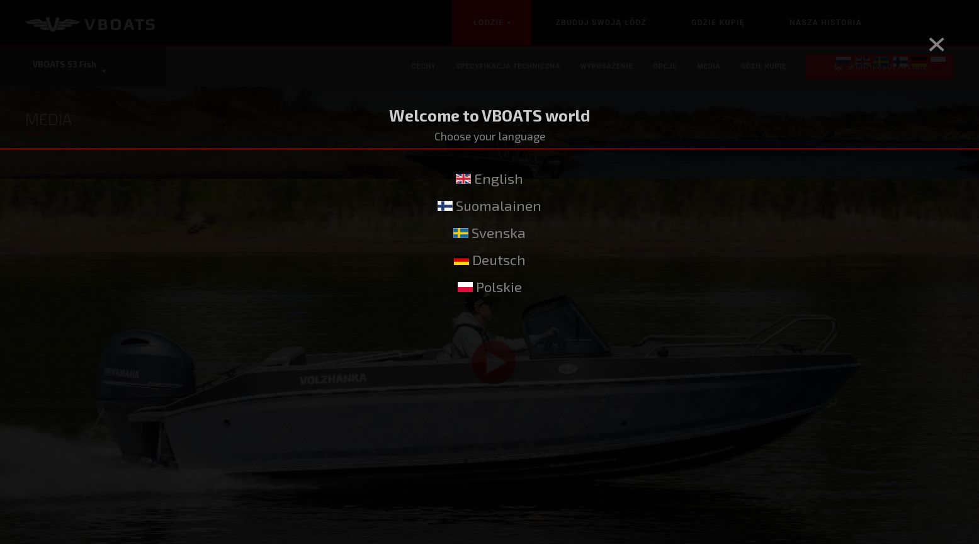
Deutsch (490, 259)
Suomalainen (489, 205)
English (489, 178)
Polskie (490, 286)
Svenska (489, 232)
